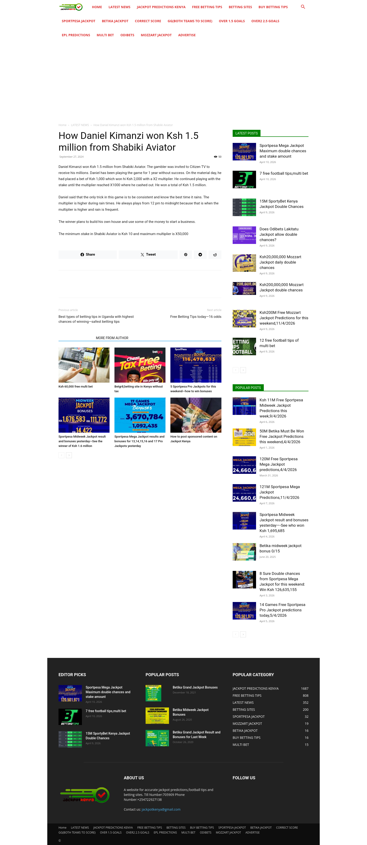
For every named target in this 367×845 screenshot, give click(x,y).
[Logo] (74, 7)
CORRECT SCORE (148, 21)
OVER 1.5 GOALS (232, 21)
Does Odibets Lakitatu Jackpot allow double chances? (279, 234)
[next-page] (69, 455)
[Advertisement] (183, 77)
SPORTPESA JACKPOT (78, 21)
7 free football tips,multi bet (284, 173)
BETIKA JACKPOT (115, 21)
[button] (302, 7)
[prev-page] (61, 455)
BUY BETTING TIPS (273, 7)
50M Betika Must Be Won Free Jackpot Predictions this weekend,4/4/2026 (282, 436)
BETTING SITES (240, 7)
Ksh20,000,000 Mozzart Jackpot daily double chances (280, 262)
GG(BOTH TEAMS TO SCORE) (190, 21)
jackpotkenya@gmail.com (161, 809)
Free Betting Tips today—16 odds (195, 317)
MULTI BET (105, 35)
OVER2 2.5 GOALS (265, 21)
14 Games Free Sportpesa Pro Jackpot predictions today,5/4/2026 (282, 610)
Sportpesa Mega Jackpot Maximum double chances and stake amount (283, 151)
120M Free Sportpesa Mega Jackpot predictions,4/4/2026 (278, 464)
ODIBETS (127, 35)
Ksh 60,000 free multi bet (76, 386)
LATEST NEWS (119, 7)
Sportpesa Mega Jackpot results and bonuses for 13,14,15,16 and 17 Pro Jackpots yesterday (139, 441)
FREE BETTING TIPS (207, 7)
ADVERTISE (187, 35)
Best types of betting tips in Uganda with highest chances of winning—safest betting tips (96, 319)
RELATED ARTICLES (75, 338)
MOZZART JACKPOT (156, 35)
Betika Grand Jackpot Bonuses (195, 687)
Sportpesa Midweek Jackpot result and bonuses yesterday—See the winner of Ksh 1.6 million (82, 441)
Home (97, 7)
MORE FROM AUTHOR (112, 338)
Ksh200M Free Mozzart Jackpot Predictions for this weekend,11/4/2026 (284, 318)
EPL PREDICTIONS (76, 35)
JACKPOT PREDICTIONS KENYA (161, 7)
